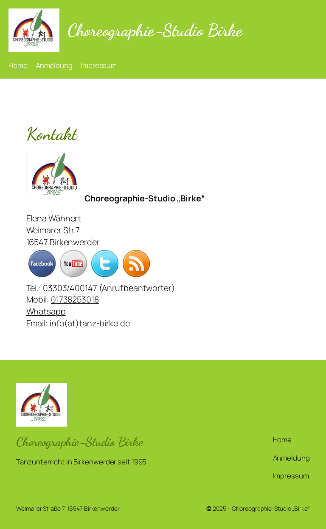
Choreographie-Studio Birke (154, 30)
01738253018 (75, 299)
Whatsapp (46, 311)
